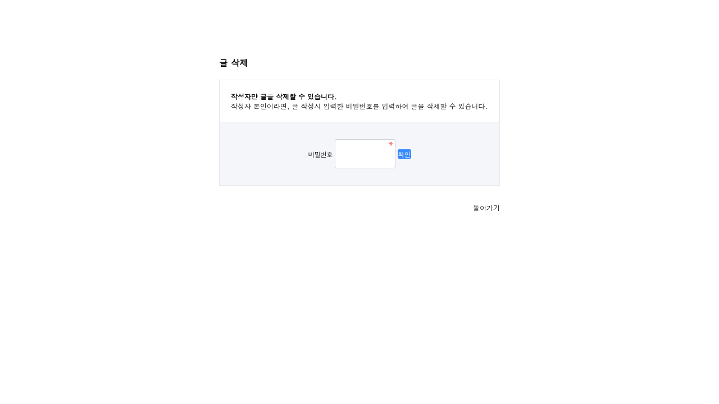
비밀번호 (320, 154)
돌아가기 (486, 207)
